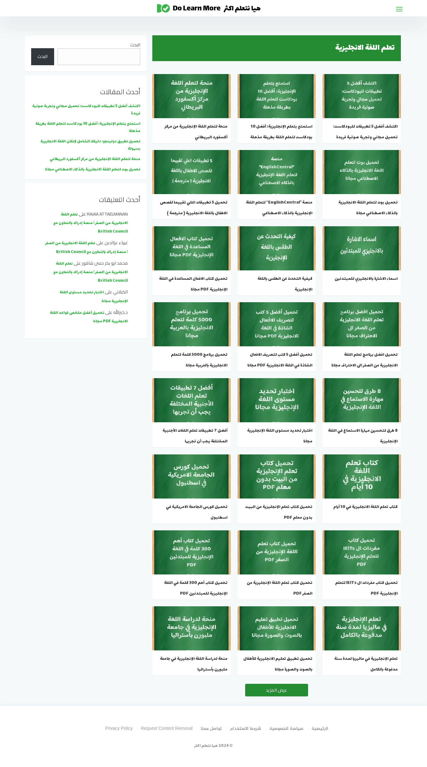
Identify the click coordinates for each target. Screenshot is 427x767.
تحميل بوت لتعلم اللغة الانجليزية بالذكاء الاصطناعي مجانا (92, 169)
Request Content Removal (166, 728)
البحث (135, 45)
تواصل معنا (211, 728)
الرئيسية (320, 728)
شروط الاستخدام (245, 728)
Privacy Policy (118, 728)
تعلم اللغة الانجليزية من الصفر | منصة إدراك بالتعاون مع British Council (90, 223)
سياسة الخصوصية (286, 728)
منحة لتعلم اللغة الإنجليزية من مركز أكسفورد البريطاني (95, 159)
